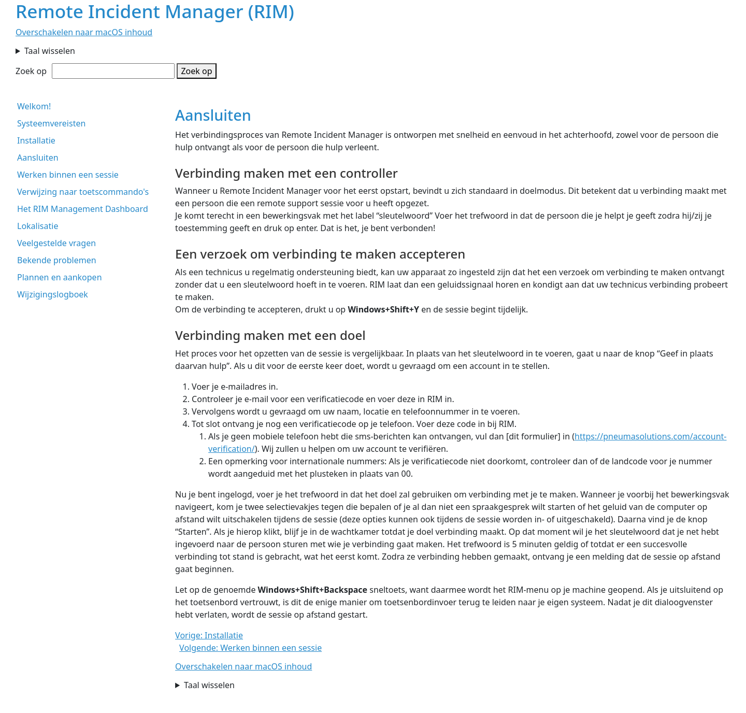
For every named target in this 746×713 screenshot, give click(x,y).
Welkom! (34, 106)
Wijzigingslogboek (52, 294)
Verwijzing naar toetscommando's (83, 191)
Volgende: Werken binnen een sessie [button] (250, 647)
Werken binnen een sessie (68, 174)
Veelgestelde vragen (56, 243)
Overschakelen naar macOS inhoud (84, 32)
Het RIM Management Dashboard (82, 209)
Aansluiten (38, 157)
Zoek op (31, 71)
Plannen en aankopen (59, 277)
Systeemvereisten (51, 123)
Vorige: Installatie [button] (209, 635)
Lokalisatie (37, 226)
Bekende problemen (56, 260)
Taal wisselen (49, 50)
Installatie (36, 140)
